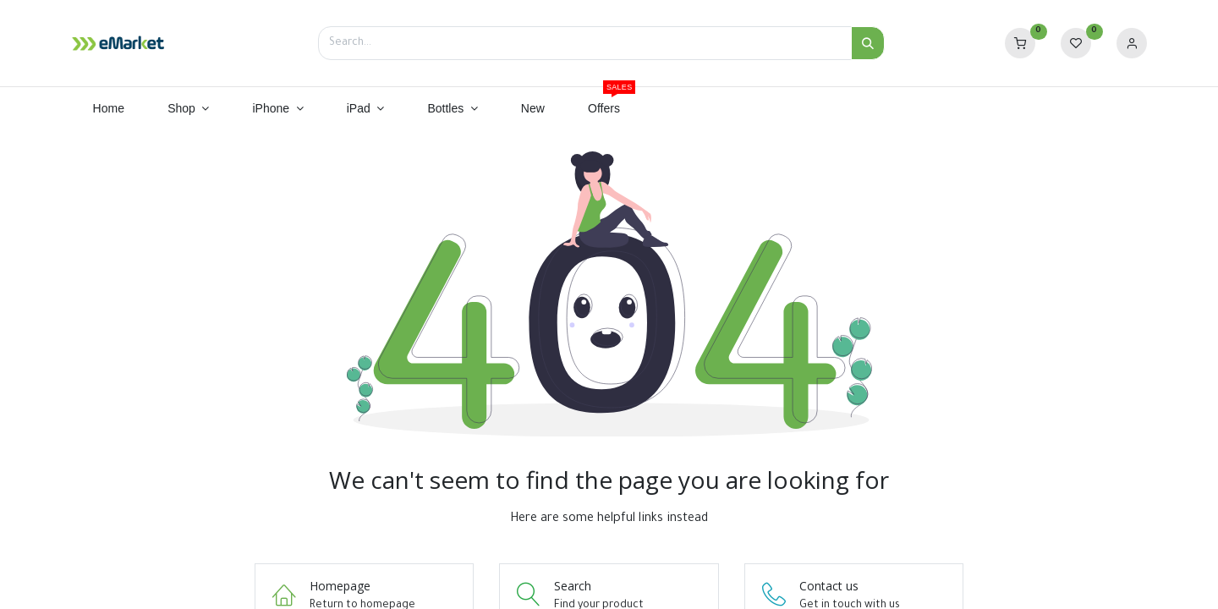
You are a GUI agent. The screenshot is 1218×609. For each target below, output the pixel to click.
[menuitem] (108, 109)
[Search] (868, 43)
